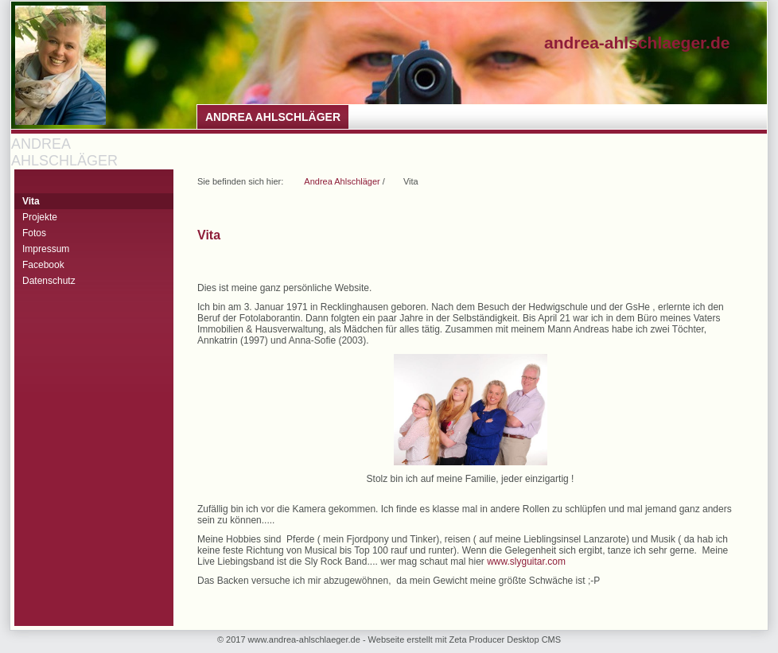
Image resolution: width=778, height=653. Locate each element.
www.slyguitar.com (526, 561)
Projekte (39, 217)
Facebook (43, 264)
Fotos (34, 233)
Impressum (45, 249)
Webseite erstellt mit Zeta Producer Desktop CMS (465, 639)
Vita (31, 201)
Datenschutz (49, 280)
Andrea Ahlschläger (272, 117)
